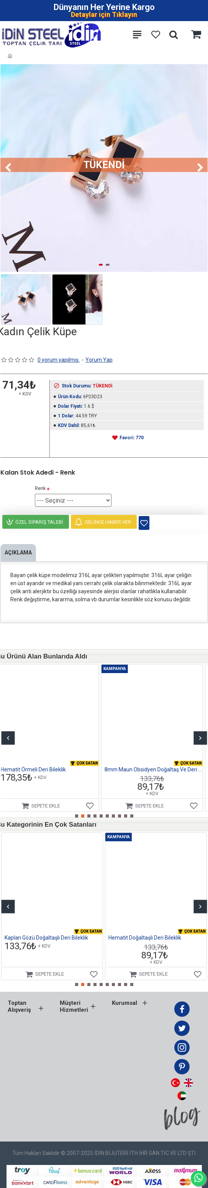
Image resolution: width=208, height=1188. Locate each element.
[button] (8, 168)
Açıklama (18, 552)
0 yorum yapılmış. (59, 360)
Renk (40, 488)
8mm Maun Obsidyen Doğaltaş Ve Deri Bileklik (157, 769)
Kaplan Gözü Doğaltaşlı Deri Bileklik (46, 938)
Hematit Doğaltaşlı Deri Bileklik (144, 938)
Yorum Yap (99, 360)
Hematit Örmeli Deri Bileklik (37, 769)
